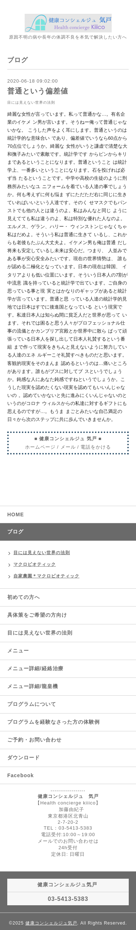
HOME (15, 514)
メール (68, 447)
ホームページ (40, 447)
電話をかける (96, 447)
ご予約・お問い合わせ (34, 740)
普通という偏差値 (37, 91)
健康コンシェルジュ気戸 (51, 923)
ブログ (15, 531)
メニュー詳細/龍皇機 (32, 686)
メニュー (18, 650)
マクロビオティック (34, 564)
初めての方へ (23, 597)
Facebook (20, 775)
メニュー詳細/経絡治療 (35, 668)
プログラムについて (31, 704)
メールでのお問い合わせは (68, 841)
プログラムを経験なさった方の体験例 (53, 722)
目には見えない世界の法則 (31, 102)
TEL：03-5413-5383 (68, 828)
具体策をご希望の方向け (37, 615)
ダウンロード (23, 757)
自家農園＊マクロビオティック (46, 576)
